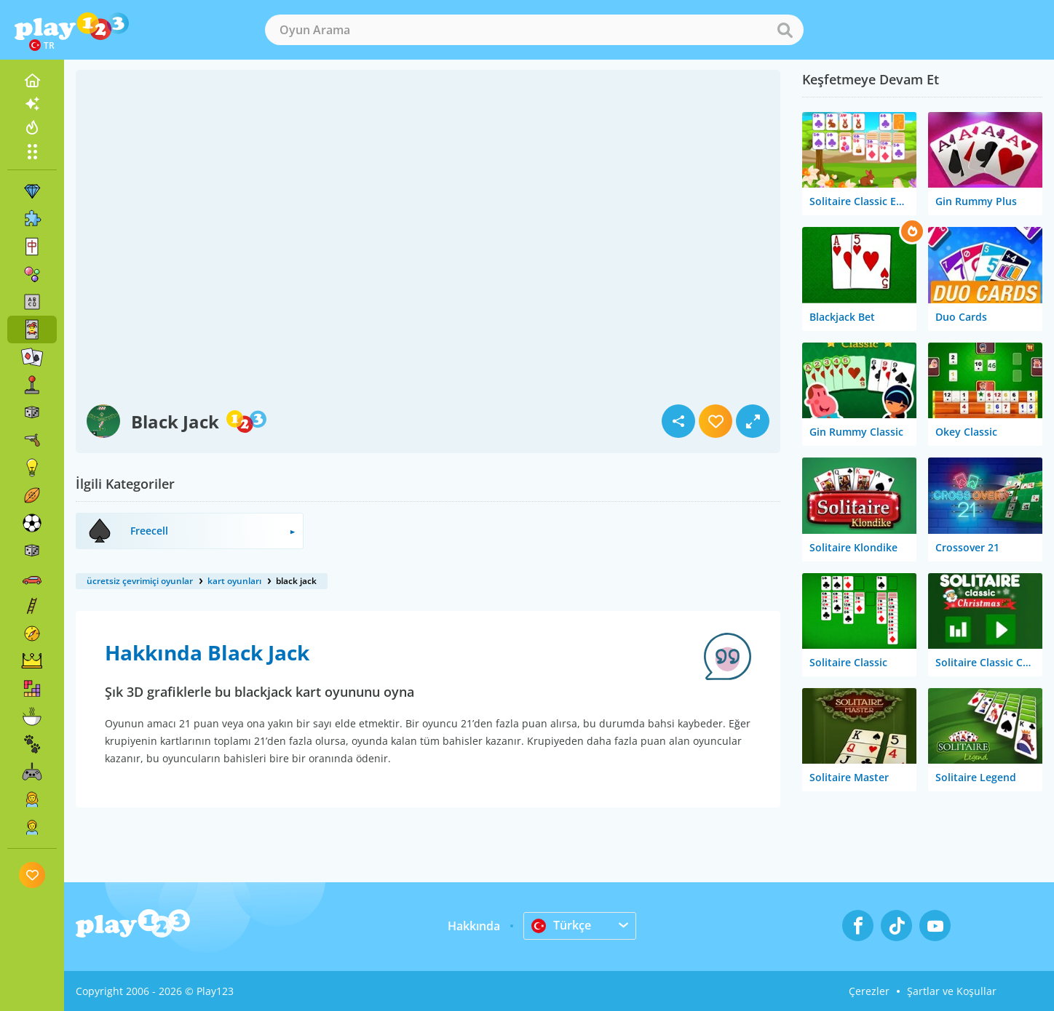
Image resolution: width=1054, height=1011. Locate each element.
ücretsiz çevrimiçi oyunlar (140, 581)
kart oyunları (234, 581)
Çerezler (869, 991)
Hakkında (474, 926)
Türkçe (561, 925)
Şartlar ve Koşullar (951, 991)
